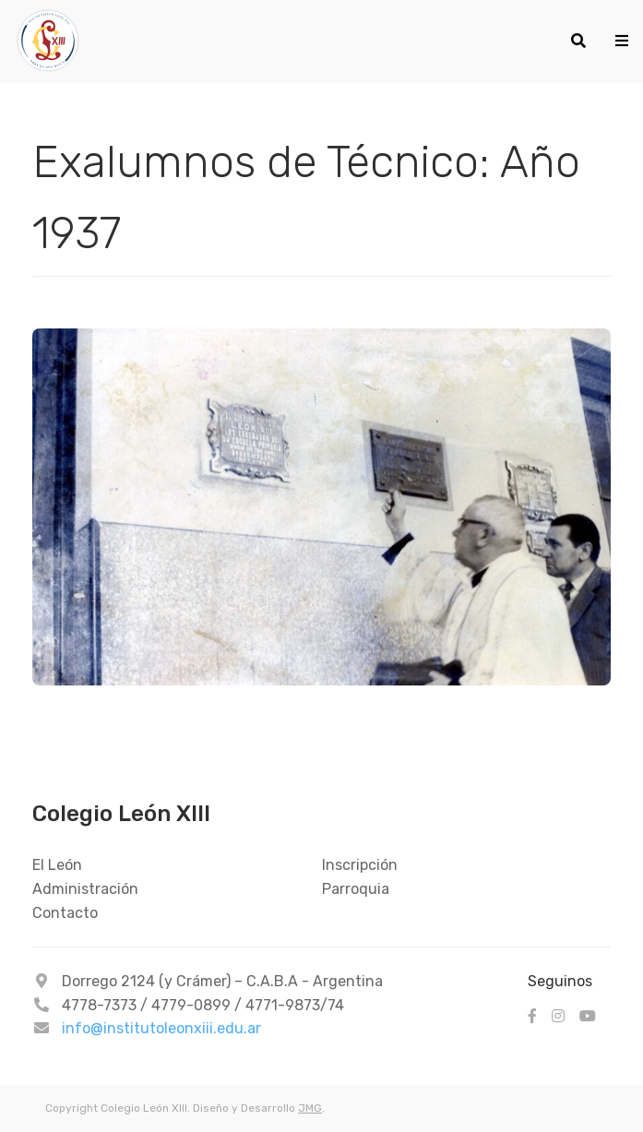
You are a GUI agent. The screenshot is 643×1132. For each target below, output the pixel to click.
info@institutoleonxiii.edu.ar (161, 1028)
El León (57, 865)
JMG (310, 1108)
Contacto (65, 913)
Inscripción (360, 865)
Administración (85, 889)
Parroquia (355, 889)
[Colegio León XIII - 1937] (278, 41)
